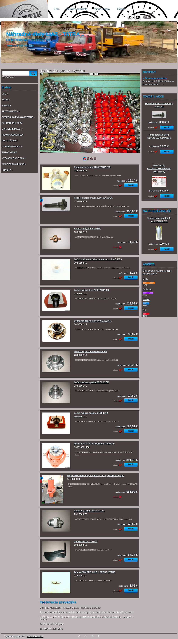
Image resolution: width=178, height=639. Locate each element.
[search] (32, 73)
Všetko (146, 299)
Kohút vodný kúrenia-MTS (87, 228)
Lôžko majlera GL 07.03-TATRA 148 (91, 290)
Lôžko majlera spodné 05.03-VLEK (91, 382)
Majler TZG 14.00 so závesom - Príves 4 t (94, 444)
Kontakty (121, 9)
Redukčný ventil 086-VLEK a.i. (89, 510)
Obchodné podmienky (76, 9)
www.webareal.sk (35, 636)
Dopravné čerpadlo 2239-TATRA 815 (92, 167)
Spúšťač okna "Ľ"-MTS (85, 541)
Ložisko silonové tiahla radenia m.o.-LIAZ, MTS (98, 259)
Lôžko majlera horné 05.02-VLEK (90, 351)
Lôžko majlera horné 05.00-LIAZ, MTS (93, 321)
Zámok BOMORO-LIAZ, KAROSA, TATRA (94, 572)
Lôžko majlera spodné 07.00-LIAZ (91, 413)
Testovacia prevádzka (155, 78)
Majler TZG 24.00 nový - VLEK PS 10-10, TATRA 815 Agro (95, 475)
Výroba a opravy (102, 9)
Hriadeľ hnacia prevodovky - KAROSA (93, 198)
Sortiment (147, 289)
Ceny (145, 279)
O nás (56, 9)
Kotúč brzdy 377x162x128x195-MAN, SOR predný (159, 168)
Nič (144, 310)
